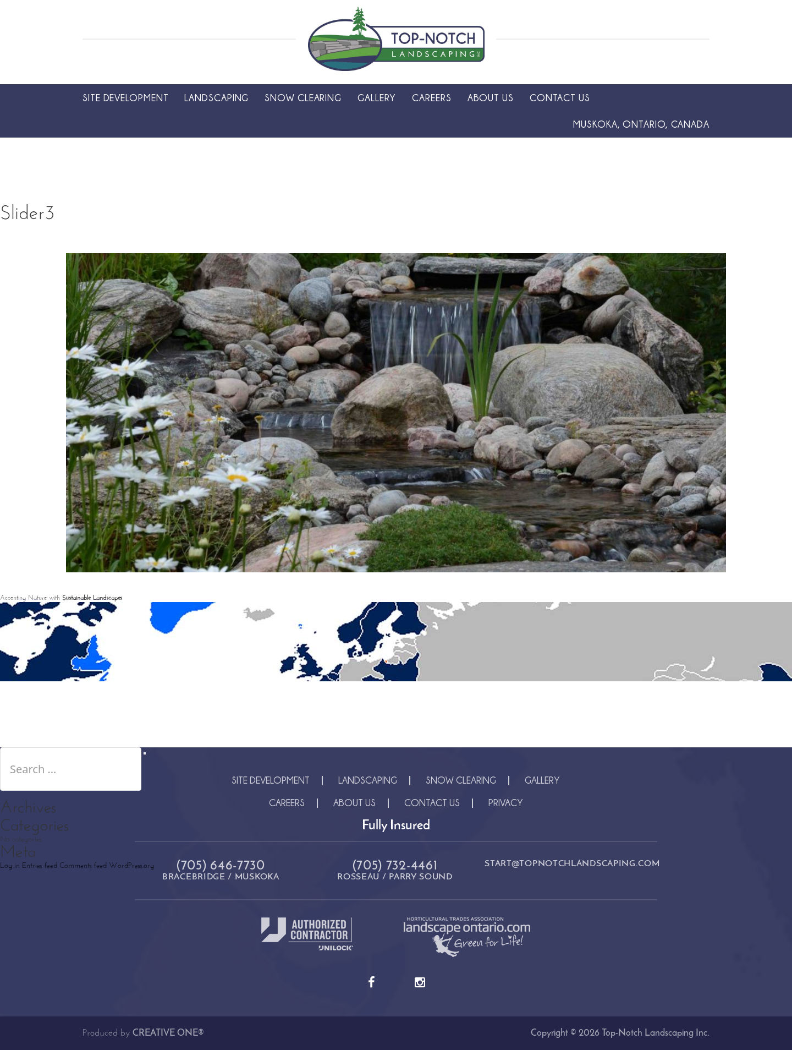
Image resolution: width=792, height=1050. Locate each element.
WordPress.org (131, 866)
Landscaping (216, 97)
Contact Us (560, 97)
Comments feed (83, 866)
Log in (10, 866)
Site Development (125, 97)
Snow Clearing (303, 97)
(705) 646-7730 (221, 866)
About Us (491, 97)
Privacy (505, 802)
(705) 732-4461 (395, 866)
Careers (431, 97)
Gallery (377, 97)
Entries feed (39, 866)
